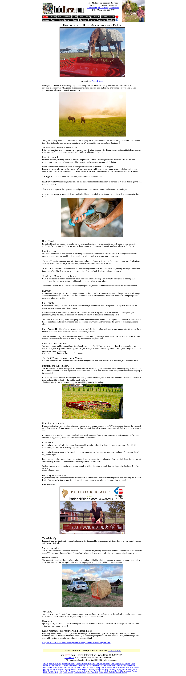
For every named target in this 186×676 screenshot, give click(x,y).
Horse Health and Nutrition (129, 667)
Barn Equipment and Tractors (120, 664)
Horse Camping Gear (108, 665)
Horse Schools (59, 671)
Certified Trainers (70, 669)
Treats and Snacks (80, 673)
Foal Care (98, 667)
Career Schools (121, 665)
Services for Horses (82, 671)
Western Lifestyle (121, 673)
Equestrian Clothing (56, 667)
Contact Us (69, 658)
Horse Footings (107, 667)
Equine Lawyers (82, 669)
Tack (60, 673)
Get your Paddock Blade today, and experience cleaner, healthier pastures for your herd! (76, 643)
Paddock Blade (97, 81)
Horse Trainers (68, 673)
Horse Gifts (117, 667)
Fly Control (90, 667)
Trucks (101, 673)
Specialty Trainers (131, 671)
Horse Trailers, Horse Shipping (99, 671)
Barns (93, 664)
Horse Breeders (95, 665)
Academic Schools (55, 664)
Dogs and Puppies (70, 667)
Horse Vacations (109, 673)
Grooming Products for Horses (58, 665)
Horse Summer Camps (50, 673)
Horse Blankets (83, 665)
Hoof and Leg (47, 669)
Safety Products (70, 671)
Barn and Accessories (103, 664)
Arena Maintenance (68, 664)
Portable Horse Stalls (109, 669)
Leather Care (92, 669)
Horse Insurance (58, 669)
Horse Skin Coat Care (117, 671)
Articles (45, 664)
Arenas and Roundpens (124, 669)
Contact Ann (114, 650)
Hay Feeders (73, 665)
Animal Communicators (83, 664)
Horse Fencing (81, 667)
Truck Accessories (92, 673)
